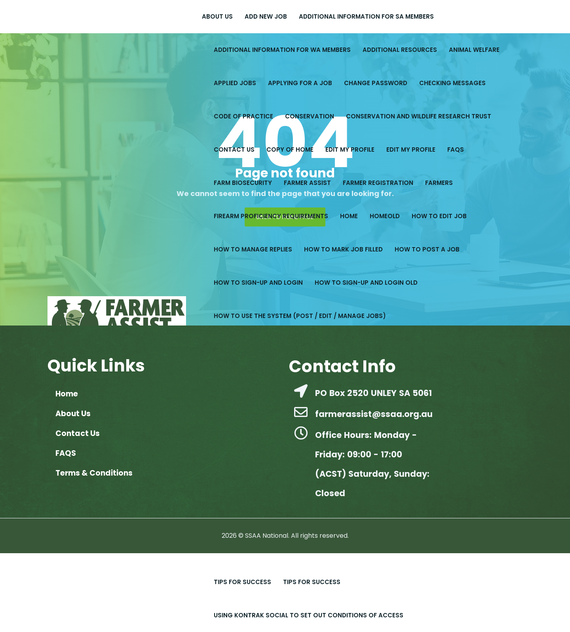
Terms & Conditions (94, 473)
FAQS (455, 149)
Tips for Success (311, 582)
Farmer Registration (378, 183)
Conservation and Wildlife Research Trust (418, 116)
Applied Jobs (235, 83)
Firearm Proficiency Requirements (271, 216)
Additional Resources (400, 50)
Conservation (309, 116)
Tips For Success (242, 582)
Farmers (439, 183)
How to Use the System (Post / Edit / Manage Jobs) (300, 316)
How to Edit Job (439, 216)
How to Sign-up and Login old (366, 282)
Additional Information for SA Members (366, 16)
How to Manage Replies (253, 249)
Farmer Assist (307, 183)
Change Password (375, 83)
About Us (217, 16)
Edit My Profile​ (349, 149)
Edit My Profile (410, 149)
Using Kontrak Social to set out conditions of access (308, 615)
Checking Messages (452, 83)
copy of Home (290, 149)
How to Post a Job (427, 249)
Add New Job (266, 16)
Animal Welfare (474, 50)
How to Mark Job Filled (343, 249)
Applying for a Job (300, 83)
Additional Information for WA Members (282, 50)
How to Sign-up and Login (258, 282)
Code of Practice (243, 116)
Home (349, 216)
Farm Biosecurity (243, 183)
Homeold (385, 216)
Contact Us (234, 149)
